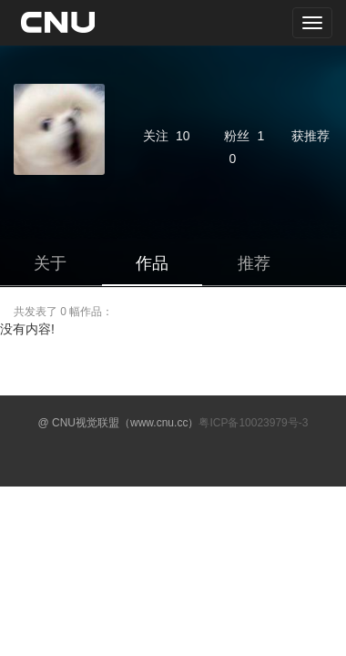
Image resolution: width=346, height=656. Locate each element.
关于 (50, 263)
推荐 (254, 263)
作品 (152, 263)
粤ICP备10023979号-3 (253, 422)
